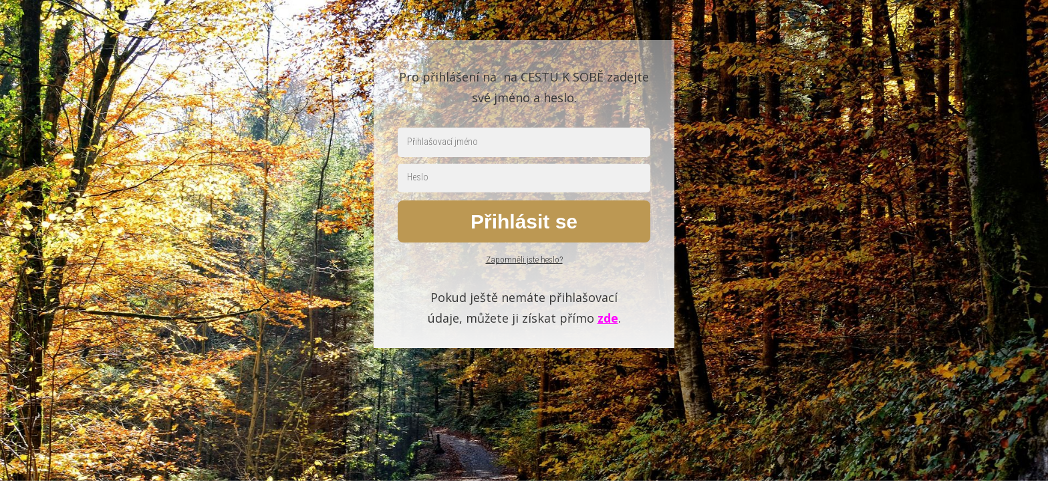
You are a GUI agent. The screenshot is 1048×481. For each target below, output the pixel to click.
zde (608, 318)
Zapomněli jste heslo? (524, 260)
